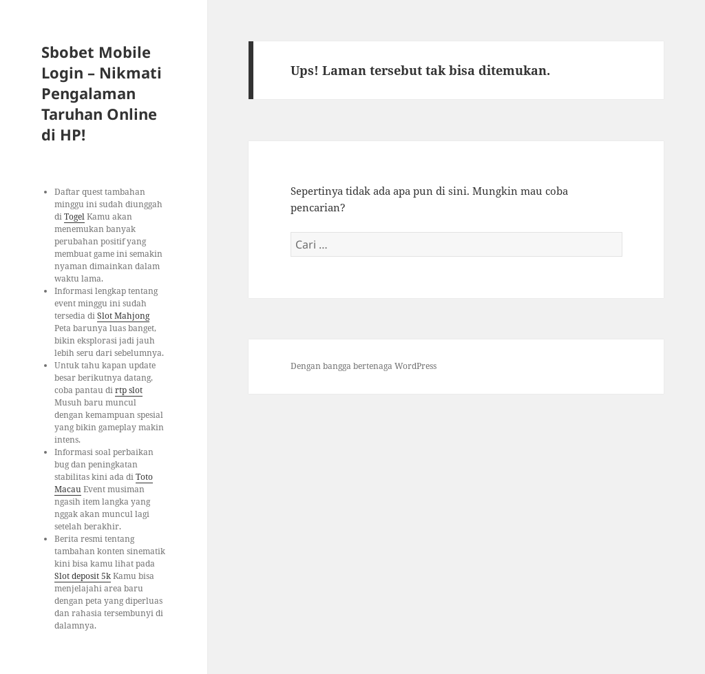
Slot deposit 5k (82, 576)
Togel (74, 216)
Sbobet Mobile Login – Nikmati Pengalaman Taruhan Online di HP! (101, 93)
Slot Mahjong (123, 316)
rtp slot (129, 390)
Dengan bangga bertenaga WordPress (363, 366)
